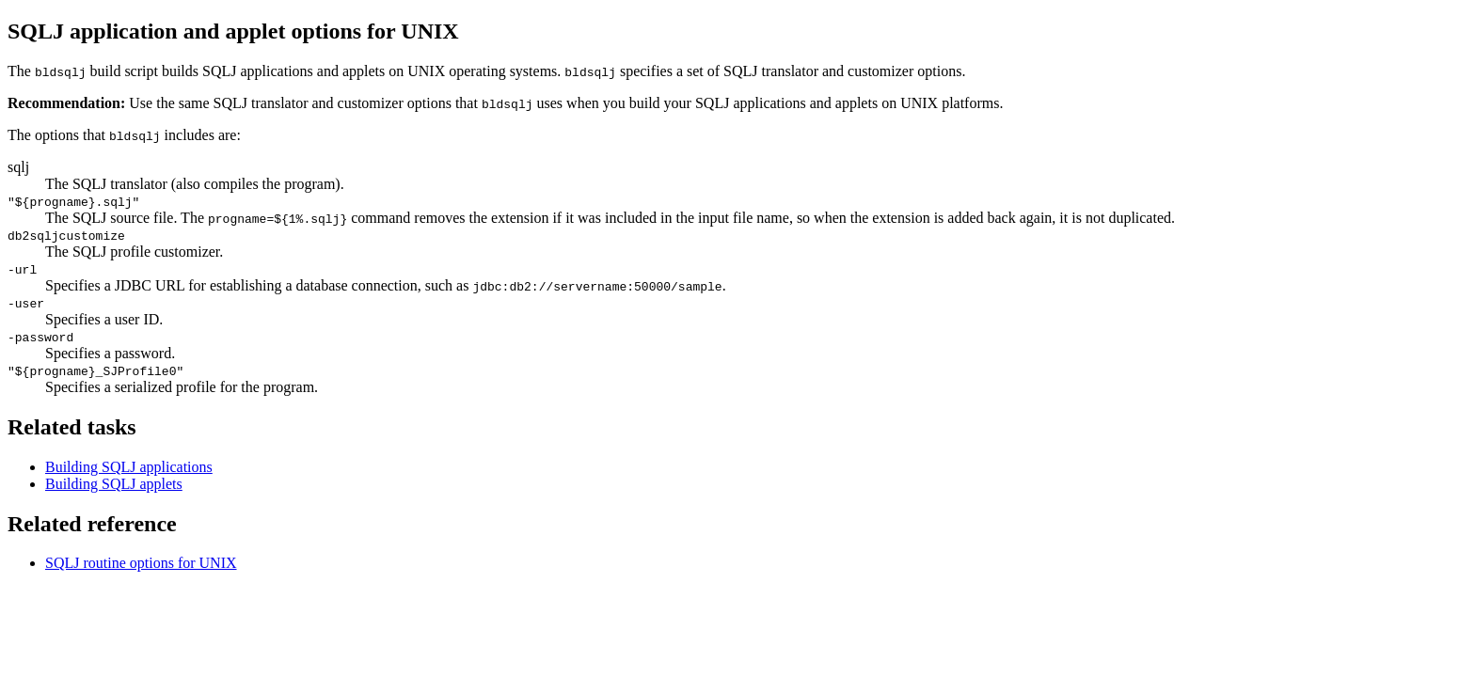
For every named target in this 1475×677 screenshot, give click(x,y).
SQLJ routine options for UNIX (141, 563)
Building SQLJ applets (113, 484)
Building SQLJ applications (129, 467)
